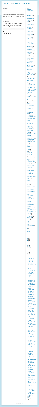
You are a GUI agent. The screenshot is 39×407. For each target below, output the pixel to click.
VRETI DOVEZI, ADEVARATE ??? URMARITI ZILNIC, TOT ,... (31, 389)
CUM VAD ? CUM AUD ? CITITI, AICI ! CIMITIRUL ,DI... (31, 331)
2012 (27, 399)
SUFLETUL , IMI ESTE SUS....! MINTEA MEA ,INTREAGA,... (32, 367)
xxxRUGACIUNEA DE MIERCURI (30, 69)
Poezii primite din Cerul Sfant (30, 43)
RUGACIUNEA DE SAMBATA (30, 53)
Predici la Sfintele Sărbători (30, 20)
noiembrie (29, 247)
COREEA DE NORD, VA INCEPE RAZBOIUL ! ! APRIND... (31, 347)
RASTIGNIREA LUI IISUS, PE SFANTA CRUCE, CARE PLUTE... (32, 310)
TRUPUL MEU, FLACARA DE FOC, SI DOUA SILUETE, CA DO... (31, 364)
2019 (27, 240)
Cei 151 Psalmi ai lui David (30, 173)
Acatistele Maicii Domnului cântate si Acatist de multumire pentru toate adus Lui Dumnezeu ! (31, 80)
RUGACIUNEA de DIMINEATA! (30, 200)
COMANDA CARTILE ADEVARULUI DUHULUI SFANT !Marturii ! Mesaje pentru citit (31, 108)
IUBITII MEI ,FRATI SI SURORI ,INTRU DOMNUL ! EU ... (32, 349)
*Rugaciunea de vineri (29, 31)
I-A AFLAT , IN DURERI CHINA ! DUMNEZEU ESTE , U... (31, 307)
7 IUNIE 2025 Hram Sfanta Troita (30, 50)
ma (27, 99)
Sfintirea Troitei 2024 (29, 213)
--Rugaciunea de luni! (29, 35)
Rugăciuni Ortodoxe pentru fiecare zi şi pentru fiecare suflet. (31, 204)
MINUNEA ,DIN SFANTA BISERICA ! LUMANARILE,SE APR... (31, 379)
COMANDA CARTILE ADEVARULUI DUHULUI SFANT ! (30, 107)
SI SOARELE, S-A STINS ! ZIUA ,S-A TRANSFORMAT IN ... (31, 286)
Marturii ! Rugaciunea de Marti (30, 56)
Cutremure (28, 21)
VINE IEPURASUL (29, 122)
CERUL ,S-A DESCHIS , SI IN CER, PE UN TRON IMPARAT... (32, 303)
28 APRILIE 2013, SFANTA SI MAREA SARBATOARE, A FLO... (31, 266)
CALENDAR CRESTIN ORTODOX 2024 (31, 161)
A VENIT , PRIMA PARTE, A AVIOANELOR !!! (30, 386)
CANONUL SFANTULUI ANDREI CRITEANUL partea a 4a (30, 127)
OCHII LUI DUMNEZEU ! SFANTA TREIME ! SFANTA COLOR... (31, 294)
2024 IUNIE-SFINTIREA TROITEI (30, 74)
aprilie (28, 253)
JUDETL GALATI (29, 135)
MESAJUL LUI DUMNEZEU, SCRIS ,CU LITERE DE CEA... (32, 343)
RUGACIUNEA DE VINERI (30, 25)
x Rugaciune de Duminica (29, 68)
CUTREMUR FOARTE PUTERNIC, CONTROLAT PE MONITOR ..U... (31, 313)
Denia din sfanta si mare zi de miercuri (31, 96)
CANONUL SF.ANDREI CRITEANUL (31, 168)
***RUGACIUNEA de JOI (29, 27)
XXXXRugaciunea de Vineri (30, 224)
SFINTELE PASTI (29, 206)
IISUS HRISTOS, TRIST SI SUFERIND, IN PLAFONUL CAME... (32, 361)
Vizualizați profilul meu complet (30, 10)
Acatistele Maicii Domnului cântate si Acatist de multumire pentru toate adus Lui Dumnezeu (31, 40)
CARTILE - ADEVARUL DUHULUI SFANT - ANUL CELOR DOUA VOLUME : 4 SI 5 (31, 73)
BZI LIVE (28, 103)
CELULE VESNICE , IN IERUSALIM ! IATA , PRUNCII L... (31, 306)
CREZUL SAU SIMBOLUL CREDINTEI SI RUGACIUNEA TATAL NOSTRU (31, 170)
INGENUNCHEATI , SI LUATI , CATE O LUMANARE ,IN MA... (32, 341)
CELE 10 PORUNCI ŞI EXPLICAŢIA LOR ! (31, 105)
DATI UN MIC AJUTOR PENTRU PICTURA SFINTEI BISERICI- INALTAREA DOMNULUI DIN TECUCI (31, 111)
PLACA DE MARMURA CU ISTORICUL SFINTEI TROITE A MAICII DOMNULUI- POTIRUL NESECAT (31, 191)
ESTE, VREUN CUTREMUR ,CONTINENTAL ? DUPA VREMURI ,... (31, 297)
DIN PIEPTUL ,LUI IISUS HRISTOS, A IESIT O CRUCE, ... (31, 301)
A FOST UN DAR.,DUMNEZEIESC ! (31, 280)
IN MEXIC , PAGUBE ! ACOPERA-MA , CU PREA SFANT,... (32, 300)
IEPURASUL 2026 (29, 52)
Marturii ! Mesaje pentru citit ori (30, 23)
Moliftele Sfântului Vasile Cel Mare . (30, 65)
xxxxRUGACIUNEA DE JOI (30, 146)
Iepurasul (28, 113)
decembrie (29, 246)
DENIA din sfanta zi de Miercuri (30, 130)
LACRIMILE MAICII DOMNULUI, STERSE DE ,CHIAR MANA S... (31, 289)
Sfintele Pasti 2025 (29, 212)
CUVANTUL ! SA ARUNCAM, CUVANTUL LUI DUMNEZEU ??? (31, 283)
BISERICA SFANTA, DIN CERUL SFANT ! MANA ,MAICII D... (32, 298)
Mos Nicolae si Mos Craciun (30, 46)
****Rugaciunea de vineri (29, 49)
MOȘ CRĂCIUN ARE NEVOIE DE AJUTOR (31, 186)
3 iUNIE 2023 (28, 148)
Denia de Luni (28, 95)
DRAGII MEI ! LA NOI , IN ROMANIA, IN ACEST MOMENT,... (32, 350)
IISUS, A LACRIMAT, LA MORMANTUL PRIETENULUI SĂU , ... (32, 264)
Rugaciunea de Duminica (29, 77)
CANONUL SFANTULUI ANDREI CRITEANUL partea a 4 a (30, 126)
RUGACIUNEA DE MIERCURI (30, 24)
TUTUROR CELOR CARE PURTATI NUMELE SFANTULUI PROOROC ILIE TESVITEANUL (31, 219)
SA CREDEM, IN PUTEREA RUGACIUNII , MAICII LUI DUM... (31, 329)
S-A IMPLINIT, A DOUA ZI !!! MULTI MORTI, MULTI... (31, 333)
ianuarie (29, 398)
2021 (27, 238)
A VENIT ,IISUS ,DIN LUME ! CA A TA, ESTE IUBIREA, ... (31, 381)
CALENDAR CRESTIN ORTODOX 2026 (31, 162)
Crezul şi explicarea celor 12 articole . (31, 174)
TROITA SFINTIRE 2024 (29, 217)
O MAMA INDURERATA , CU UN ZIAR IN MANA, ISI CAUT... (31, 353)
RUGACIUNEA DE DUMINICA (30, 30)
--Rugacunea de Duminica (29, 42)
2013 (27, 245)
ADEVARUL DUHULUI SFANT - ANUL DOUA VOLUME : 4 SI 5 (31, 154)
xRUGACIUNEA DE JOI (29, 100)
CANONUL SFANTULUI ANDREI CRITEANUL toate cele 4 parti (30, 165)
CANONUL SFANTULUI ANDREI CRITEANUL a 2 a (30, 163)
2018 (27, 241)
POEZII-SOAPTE (29, 194)
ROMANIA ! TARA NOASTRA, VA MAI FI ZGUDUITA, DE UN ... (32, 395)
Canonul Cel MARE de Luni (30, 172)
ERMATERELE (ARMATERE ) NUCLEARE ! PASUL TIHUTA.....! (31, 291)
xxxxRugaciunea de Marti (29, 62)
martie (28, 396)
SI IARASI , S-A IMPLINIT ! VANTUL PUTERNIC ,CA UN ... (31, 374)
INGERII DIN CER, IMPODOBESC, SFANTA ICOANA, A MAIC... (31, 393)
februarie (29, 397)
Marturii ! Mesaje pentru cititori (30, 14)
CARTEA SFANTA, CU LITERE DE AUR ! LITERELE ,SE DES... (32, 368)
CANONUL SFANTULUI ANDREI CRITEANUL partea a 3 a (30, 104)
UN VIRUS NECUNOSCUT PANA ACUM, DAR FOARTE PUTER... (31, 388)
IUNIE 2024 (28, 134)
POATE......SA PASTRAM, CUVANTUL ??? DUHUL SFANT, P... (31, 357)
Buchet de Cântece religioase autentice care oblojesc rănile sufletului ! (31, 160)
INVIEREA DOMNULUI (29, 181)
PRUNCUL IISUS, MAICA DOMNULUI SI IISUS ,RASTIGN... (32, 318)
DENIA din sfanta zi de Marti (30, 112)
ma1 (27, 228)
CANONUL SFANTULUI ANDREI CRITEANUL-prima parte (30, 167)
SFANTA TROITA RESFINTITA (30, 205)
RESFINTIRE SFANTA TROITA (30, 199)
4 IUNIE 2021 (28, 149)
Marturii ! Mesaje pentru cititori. (30, 15)
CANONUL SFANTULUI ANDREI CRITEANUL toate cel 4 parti (30, 164)
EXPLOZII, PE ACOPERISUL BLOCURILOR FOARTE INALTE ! (31, 334)
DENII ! (28, 131)
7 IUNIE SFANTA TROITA (29, 86)
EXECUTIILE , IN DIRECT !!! (30, 358)
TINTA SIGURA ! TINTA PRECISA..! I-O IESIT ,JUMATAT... (32, 323)
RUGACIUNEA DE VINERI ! (30, 58)
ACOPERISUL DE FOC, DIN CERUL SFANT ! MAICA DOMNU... (31, 378)
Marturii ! (28, 16)
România (28, 59)
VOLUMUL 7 (28, 222)
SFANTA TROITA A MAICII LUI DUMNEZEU (31, 141)
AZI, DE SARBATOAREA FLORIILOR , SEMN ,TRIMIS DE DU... (32, 258)
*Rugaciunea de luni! (29, 45)
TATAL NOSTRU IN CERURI (30, 216)
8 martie (28, 124)
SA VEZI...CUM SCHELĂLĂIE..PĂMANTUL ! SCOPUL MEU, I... (32, 269)
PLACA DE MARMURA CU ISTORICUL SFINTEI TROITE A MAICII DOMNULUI (31, 189)
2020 (27, 239)
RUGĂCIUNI (28, 202)
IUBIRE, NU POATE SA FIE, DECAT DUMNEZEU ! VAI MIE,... (31, 272)
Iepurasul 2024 (28, 70)
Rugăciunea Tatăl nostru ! (29, 140)
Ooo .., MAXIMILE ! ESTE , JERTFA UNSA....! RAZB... (31, 365)
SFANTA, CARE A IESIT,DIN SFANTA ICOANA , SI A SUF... (31, 321)
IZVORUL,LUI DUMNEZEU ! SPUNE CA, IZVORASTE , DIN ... (32, 287)
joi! (27, 227)
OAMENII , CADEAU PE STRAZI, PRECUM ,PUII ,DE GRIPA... (31, 273)
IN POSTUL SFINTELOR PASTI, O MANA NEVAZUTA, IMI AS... (31, 390)
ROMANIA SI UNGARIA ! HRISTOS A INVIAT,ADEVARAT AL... (31, 375)
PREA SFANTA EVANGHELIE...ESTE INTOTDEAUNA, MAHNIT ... (31, 284)
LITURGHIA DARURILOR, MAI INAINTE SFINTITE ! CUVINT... (32, 371)
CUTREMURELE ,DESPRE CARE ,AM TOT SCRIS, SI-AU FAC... (32, 359)
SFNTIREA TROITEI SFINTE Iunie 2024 (31, 209)
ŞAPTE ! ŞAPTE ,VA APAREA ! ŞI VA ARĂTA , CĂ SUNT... (31, 270)
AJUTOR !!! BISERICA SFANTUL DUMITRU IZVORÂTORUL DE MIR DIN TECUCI (31, 78)
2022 (27, 237)
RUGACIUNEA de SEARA (29, 201)
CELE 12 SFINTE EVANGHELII (30, 128)
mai (28, 252)
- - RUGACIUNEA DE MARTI (30, 123)
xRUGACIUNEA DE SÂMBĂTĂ (30, 66)
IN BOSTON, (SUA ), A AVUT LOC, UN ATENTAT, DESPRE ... (32, 337)
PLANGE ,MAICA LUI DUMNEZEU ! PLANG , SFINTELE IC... (31, 260)
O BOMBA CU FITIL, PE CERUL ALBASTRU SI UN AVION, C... (31, 308)
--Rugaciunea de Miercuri (29, 38)
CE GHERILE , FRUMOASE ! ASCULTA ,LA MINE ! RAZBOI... (32, 327)
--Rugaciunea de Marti (29, 37)
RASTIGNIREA (28, 197)
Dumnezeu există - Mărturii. (17, 3)
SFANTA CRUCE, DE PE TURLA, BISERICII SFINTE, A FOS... (31, 257)
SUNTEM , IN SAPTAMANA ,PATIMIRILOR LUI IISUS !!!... (31, 261)
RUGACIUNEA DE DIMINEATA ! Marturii (31, 138)
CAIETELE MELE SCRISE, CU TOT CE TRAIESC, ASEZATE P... (32, 279)
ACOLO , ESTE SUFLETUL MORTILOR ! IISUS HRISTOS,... (32, 276)
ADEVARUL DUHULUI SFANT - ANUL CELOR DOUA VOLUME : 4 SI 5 (31, 87)
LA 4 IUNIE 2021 (29, 183)
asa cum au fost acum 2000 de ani (30, 225)
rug (27, 145)
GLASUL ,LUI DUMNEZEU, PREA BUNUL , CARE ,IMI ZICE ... (31, 330)
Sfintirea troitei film (29, 214)
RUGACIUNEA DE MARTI (29, 28)
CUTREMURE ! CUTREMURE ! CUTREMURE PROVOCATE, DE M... (32, 311)
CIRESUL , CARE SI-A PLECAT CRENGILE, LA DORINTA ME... (31, 356)
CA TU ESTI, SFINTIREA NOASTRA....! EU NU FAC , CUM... (32, 324)
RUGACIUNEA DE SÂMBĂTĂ (30, 34)
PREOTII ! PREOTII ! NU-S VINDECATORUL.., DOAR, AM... (31, 351)
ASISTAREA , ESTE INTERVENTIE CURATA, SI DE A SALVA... (31, 314)
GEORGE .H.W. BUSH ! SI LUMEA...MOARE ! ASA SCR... (31, 354)
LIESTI (28, 136)
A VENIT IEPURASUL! (29, 152)
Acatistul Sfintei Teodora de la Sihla (30, 157)
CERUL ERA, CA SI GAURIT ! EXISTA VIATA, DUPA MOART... (31, 339)
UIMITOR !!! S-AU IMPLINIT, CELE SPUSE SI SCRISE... (31, 326)
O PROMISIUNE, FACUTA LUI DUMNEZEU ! (31, 256)
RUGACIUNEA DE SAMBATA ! (30, 32)
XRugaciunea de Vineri (29, 92)
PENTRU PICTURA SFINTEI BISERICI (31, 84)
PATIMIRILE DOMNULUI (29, 115)
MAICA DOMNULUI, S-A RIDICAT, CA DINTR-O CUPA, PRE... (31, 362)
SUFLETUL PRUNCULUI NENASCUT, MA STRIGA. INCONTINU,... (31, 281)
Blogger (22, 403)
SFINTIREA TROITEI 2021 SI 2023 (30, 207)
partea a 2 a (28, 229)
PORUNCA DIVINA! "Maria (30, 195)
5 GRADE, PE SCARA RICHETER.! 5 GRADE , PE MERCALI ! (31, 385)
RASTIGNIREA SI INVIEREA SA (30, 198)
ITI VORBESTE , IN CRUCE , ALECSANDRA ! (31, 340)
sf (27, 93)
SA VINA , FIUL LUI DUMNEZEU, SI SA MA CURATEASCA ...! (32, 377)
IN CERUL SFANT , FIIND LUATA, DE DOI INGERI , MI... (31, 346)
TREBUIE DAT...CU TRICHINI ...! (31, 288)
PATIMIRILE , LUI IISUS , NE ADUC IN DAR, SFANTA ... (32, 263)
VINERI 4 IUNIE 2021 (29, 221)
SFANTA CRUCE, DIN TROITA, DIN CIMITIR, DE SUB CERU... (31, 336)
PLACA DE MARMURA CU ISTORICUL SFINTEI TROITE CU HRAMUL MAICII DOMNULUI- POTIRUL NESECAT (31, 193)
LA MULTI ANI (28, 184)
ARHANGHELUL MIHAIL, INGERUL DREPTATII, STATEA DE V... (31, 254)
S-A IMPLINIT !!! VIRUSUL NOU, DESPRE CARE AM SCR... (31, 372)
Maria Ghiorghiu (29, 9)
